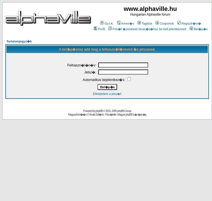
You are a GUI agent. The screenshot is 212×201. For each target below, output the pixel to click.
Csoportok (164, 23)
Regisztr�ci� (189, 23)
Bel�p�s (199, 29)
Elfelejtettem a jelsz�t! (107, 93)
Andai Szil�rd (96, 114)
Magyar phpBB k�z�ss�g (131, 114)
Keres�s (125, 23)
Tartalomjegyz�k (19, 41)
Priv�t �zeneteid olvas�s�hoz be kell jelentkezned (147, 29)
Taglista (145, 23)
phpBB (99, 111)
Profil (99, 29)
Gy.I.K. (107, 23)
